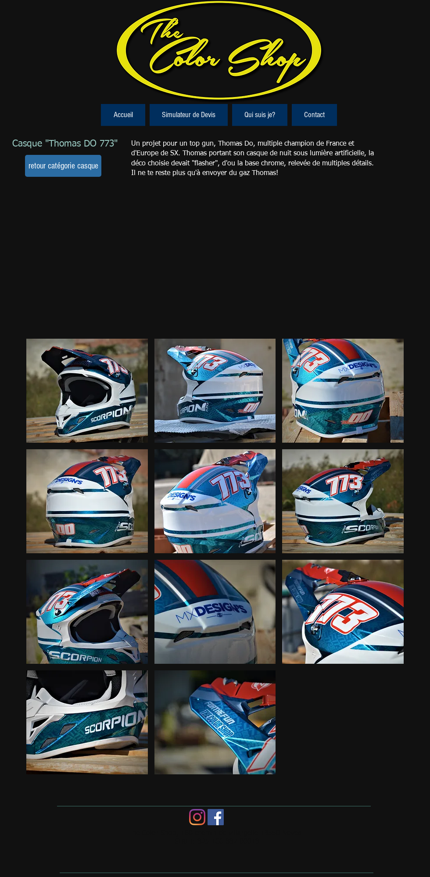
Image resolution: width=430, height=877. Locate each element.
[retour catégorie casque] (63, 166)
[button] (87, 391)
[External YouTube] (214, 264)
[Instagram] (197, 817)
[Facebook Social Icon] (216, 817)
